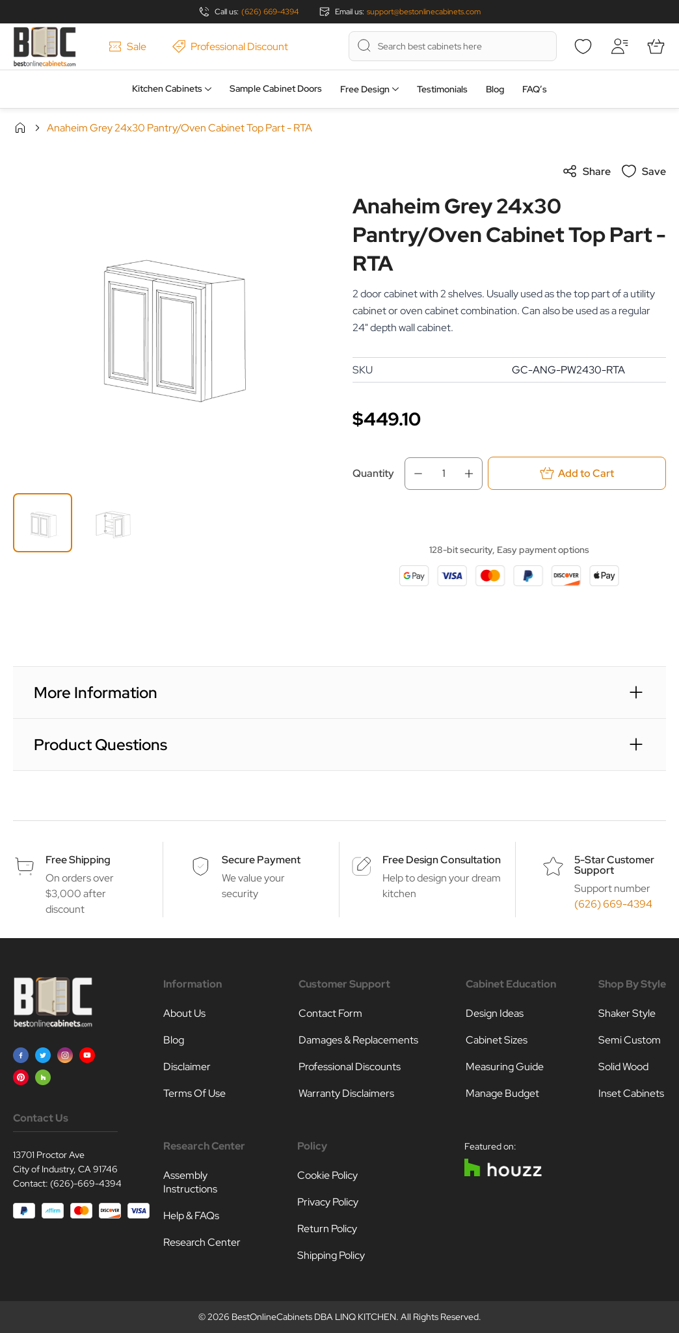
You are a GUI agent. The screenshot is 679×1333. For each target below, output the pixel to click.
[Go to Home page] (44, 46)
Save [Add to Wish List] (643, 171)
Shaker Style (627, 1013)
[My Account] (619, 46)
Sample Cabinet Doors (276, 88)
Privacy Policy (327, 1202)
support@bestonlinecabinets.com (424, 12)
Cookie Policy (327, 1175)
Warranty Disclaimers (346, 1093)
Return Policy (327, 1228)
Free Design (365, 89)
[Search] (364, 45)
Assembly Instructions (190, 1182)
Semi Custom (629, 1040)
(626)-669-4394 (86, 1183)
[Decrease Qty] (414, 473)
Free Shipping (78, 860)
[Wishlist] (582, 46)
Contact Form (330, 1013)
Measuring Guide (505, 1066)
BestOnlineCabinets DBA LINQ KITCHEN (314, 1317)
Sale (127, 46)
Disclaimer (187, 1066)
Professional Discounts (350, 1066)
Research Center (202, 1242)
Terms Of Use (194, 1093)
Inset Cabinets (631, 1093)
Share (586, 171)
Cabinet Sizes (496, 1040)
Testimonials (442, 89)
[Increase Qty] (473, 473)
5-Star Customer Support (614, 865)
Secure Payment (261, 860)
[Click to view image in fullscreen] (169, 320)
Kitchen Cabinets (167, 88)
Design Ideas (495, 1013)
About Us (184, 1013)
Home (20, 127)
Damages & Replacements (358, 1040)
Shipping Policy (331, 1255)
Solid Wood (623, 1066)
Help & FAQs (191, 1215)
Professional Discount (230, 46)
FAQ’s (534, 89)
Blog (495, 89)
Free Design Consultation (441, 860)
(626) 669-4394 (270, 12)
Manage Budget (502, 1093)
